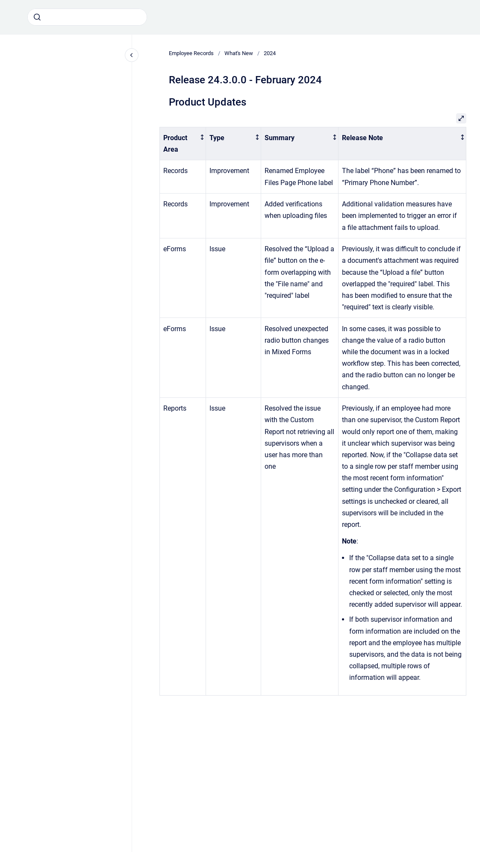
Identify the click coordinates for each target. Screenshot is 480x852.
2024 (270, 53)
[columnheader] (183, 143)
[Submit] (37, 17)
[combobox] (87, 17)
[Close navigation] (131, 55)
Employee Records (191, 53)
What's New (238, 53)
